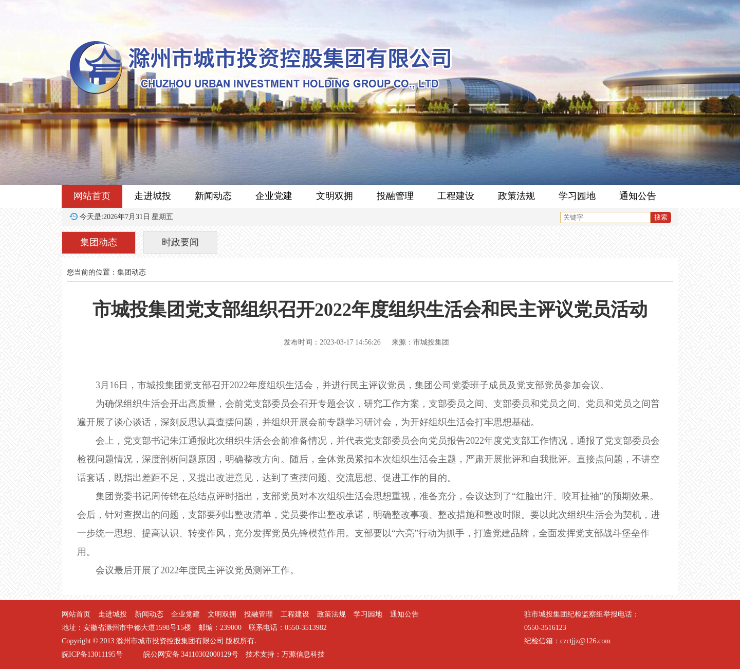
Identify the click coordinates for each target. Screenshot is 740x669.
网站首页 (91, 196)
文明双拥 (334, 196)
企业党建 (273, 196)
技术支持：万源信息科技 (285, 654)
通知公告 (637, 196)
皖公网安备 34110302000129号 (190, 654)
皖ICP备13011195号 (92, 654)
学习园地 (577, 196)
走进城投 (152, 196)
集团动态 (98, 242)
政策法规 (516, 196)
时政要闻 (180, 242)
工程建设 (455, 196)
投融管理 (395, 196)
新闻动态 (213, 196)
